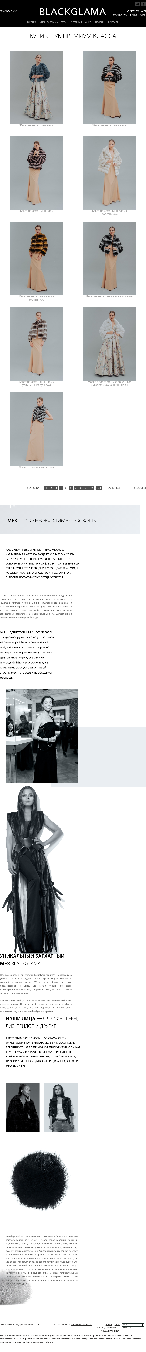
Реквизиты (111, 1328)
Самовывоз (125, 1328)
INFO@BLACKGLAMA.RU (81, 1325)
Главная (31, 22)
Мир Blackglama (49, 22)
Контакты (113, 22)
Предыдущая (32, 488)
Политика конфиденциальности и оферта (32, 1342)
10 (91, 488)
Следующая (114, 488)
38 (99, 488)
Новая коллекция (111, 1331)
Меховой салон (9, 11)
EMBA (64, 22)
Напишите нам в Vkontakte (143, 3)
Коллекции (76, 22)
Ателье (109, 1325)
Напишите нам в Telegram (137, 3)
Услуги (88, 22)
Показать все (139, 488)
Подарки (100, 22)
